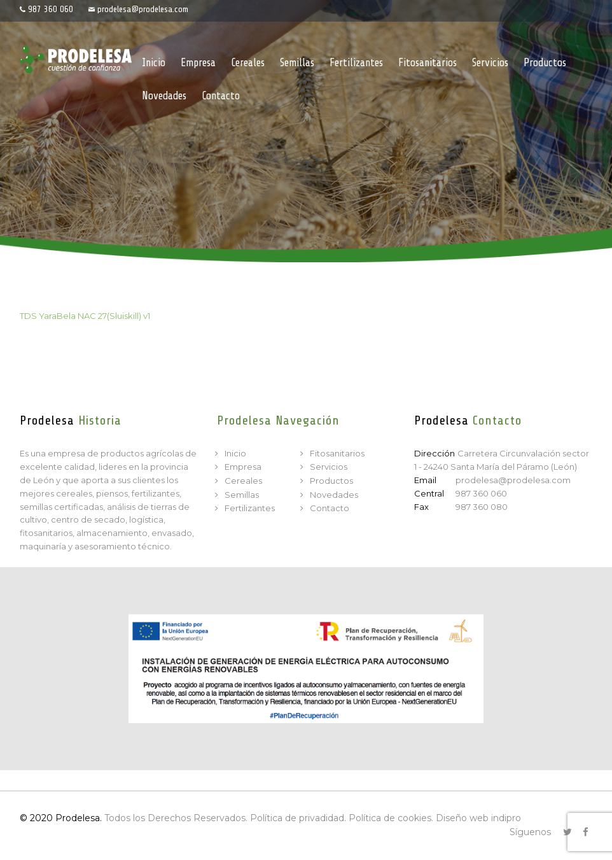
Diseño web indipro (478, 818)
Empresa (243, 467)
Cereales (243, 481)
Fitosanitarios (337, 453)
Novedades (334, 495)
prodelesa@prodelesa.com (142, 9)
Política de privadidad (297, 818)
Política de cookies (390, 818)
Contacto (329, 508)
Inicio (235, 453)
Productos (331, 481)
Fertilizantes (250, 508)
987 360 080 (482, 507)
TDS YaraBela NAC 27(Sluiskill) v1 (85, 316)
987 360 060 (50, 9)
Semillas (242, 495)
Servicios (328, 467)
